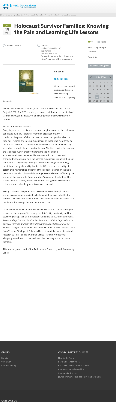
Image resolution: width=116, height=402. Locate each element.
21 (97, 97)
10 (108, 90)
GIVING (5, 352)
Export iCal (93, 57)
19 (90, 97)
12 (90, 93)
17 (108, 93)
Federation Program (99, 65)
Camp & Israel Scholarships (71, 369)
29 (101, 101)
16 (104, 93)
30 (104, 101)
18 (111, 93)
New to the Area (66, 358)
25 (111, 97)
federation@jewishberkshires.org (57, 56)
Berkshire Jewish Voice (69, 361)
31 (108, 101)
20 (93, 97)
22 (101, 97)
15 (101, 93)
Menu (109, 6)
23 (104, 97)
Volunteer (6, 361)
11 (111, 90)
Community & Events (14, 15)
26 (90, 101)
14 (97, 93)
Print (102, 41)
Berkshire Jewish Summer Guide (73, 365)
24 (108, 97)
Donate (4, 358)
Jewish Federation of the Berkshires (61, 15)
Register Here (61, 78)
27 (93, 101)
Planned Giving (8, 365)
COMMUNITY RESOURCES (73, 352)
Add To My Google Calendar (97, 49)
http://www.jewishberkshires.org (56, 59)
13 (93, 93)
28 (97, 101)
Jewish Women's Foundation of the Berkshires (79, 376)
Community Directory (68, 373)
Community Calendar (34, 15)
